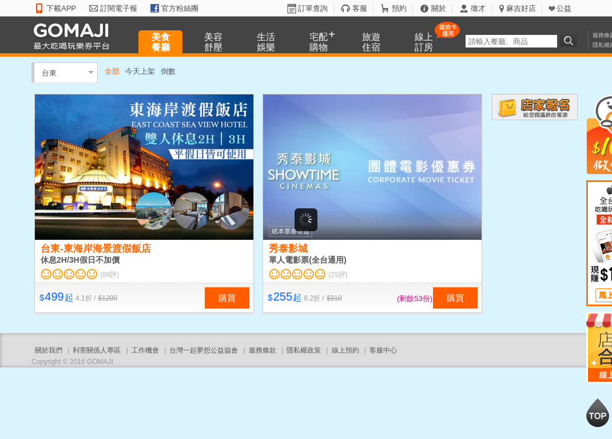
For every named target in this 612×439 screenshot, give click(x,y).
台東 (49, 72)
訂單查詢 (313, 8)
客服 (359, 8)
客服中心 (383, 350)
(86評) (109, 275)
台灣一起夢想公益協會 (203, 350)
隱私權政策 (304, 350)
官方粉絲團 (179, 8)
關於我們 (48, 350)
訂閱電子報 (118, 8)
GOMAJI (74, 36)
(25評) (337, 275)
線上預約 (345, 350)
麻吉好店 (521, 8)
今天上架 (140, 71)
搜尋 (570, 40)
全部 (112, 71)
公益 (564, 8)
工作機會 (145, 350)
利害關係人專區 (97, 350)
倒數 (168, 71)
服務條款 (262, 350)
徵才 (478, 8)
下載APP (61, 8)
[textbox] (511, 41)
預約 (399, 8)
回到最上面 (597, 413)
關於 (438, 8)
